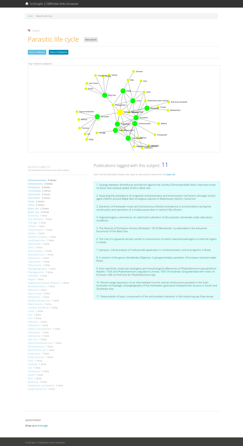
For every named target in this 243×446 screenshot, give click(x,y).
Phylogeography (37, 267)
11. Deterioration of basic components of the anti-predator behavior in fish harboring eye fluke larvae (154, 295)
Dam (30, 359)
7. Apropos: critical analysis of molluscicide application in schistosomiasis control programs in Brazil (153, 249)
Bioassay (33, 381)
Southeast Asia (36, 239)
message (42, 424)
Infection (33, 320)
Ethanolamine (36, 345)
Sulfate (32, 225)
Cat (30, 366)
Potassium (34, 257)
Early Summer (36, 356)
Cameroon (34, 370)
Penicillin (33, 274)
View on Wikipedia (58, 52)
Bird (30, 377)
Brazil (31, 374)
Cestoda (32, 363)
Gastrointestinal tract (40, 342)
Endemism (34, 352)
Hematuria (34, 335)
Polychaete (34, 260)
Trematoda (34, 190)
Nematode (34, 193)
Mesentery (34, 296)
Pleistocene (34, 264)
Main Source (35, 303)
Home (30, 16)
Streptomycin (36, 228)
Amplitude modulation (41, 384)
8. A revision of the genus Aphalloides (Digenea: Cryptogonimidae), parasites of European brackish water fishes (156, 258)
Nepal (31, 278)
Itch (30, 313)
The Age (32, 221)
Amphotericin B (37, 388)
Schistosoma (35, 182)
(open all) (170, 173)
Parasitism (34, 186)
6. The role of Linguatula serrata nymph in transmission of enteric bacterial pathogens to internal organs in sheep (156, 239)
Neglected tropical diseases (44, 282)
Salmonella (34, 243)
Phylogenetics (36, 271)
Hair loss (33, 338)
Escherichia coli (37, 349)
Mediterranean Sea (39, 299)
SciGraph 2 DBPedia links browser (52, 4)
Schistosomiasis (37, 179)
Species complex (37, 236)
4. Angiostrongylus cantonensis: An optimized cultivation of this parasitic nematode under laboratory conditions (154, 218)
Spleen (32, 232)
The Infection (35, 218)
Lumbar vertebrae (38, 306)
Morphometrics (37, 285)
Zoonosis (33, 214)
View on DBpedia (37, 52)
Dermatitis (34, 197)
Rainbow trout (36, 253)
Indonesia (33, 324)
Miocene (33, 289)
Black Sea (33, 207)
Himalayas (34, 331)
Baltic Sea (33, 211)
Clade (31, 200)
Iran (30, 317)
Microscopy (34, 292)
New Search (90, 39)
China (31, 204)
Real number (35, 250)
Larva (31, 310)
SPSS (31, 246)
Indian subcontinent (39, 328)
